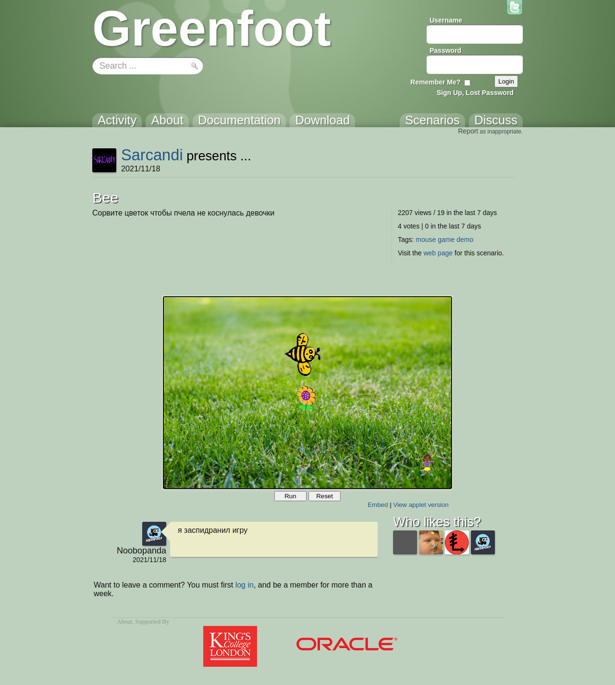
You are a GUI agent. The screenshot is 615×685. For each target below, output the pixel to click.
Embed (378, 504)
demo (464, 239)
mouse (426, 239)
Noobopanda (141, 550)
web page (438, 253)
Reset (324, 496)
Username (446, 20)
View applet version (420, 504)
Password (445, 50)
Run (290, 496)
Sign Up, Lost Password (475, 92)
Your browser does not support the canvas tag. (307, 393)
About (124, 621)
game (446, 239)
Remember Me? (435, 82)
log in (244, 585)
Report (468, 131)
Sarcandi (152, 155)
